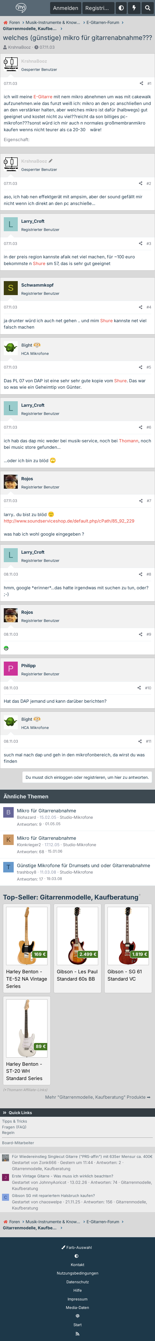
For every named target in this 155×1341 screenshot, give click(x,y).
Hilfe (77, 1290)
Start (77, 1324)
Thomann (128, 441)
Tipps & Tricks (14, 1121)
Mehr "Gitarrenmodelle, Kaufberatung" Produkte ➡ (98, 1097)
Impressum (77, 1299)
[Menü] (7, 8)
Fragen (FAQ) (14, 1127)
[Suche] (148, 8)
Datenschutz (77, 1281)
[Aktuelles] (134, 8)
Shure (39, 263)
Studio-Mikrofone (76, 817)
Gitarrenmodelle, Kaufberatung (41, 1168)
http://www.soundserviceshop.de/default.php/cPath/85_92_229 (69, 521)
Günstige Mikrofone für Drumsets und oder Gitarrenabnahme (83, 865)
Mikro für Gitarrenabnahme (46, 811)
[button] (121, 8)
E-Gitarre (43, 96)
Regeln (8, 1132)
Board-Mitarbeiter (18, 1142)
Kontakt (77, 1264)
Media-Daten (77, 1307)
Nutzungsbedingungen (77, 1273)
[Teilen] (141, 83)
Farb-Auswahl (76, 1247)
